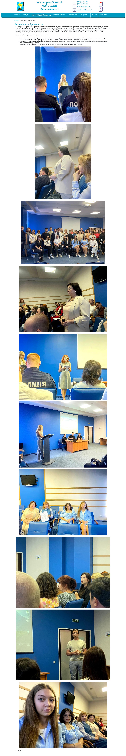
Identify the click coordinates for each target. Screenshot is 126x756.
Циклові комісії (59, 15)
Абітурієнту (72, 15)
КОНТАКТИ (103, 15)
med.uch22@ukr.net (83, 6)
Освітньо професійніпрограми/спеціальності (41, 15)
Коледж (25, 15)
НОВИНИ (94, 15)
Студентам (84, 15)
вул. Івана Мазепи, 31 (84, 10)
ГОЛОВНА (17, 15)
